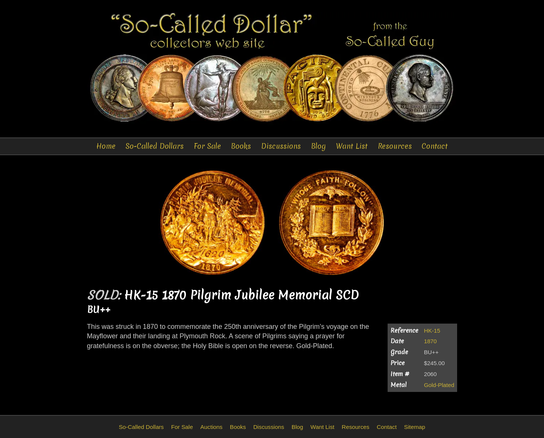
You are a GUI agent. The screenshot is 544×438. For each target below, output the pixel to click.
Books (241, 146)
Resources (395, 146)
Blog (318, 146)
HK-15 (432, 330)
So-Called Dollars (154, 146)
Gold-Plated (439, 385)
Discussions (281, 146)
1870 (430, 341)
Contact (435, 146)
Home (106, 146)
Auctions (211, 427)
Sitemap (414, 427)
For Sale (207, 146)
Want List (352, 146)
